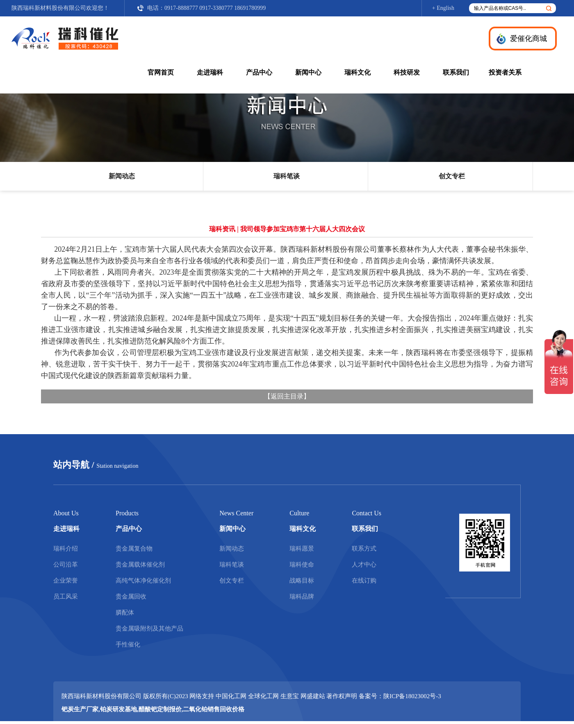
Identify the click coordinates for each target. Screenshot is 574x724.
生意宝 (289, 696)
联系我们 (456, 72)
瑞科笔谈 (286, 176)
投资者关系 (505, 72)
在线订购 (364, 580)
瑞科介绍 (65, 548)
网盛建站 (313, 696)
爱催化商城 (528, 38)
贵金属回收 (131, 596)
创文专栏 (452, 176)
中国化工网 (231, 696)
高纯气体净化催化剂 (143, 580)
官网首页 (161, 72)
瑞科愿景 (301, 548)
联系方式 (364, 548)
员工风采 (65, 596)
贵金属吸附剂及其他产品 (149, 628)
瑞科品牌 (301, 596)
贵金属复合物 (134, 548)
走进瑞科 (210, 72)
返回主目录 (287, 396)
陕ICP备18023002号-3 (412, 696)
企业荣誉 (65, 580)
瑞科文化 (357, 72)
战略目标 (301, 580)
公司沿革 (65, 564)
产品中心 (259, 72)
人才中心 (364, 564)
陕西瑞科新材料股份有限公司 (48, 8)
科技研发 (407, 72)
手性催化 (128, 644)
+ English (443, 8)
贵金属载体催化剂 (140, 564)
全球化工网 (263, 696)
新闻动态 (122, 176)
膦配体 (125, 612)
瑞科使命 (301, 564)
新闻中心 (308, 72)
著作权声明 (341, 696)
